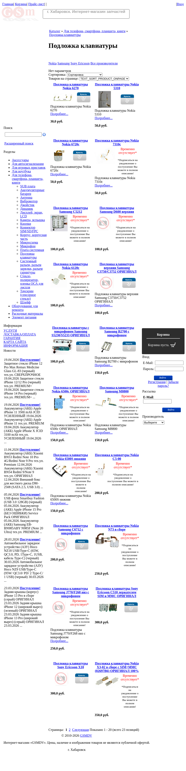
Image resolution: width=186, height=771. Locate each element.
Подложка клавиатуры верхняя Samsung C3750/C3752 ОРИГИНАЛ (116, 267)
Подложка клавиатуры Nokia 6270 (70, 86)
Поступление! (30, 359)
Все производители (104, 63)
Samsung (63, 63)
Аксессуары (20, 160)
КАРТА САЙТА (15, 342)
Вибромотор (29, 201)
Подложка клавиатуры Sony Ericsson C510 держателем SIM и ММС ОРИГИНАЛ (117, 592)
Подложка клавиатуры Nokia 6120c (70, 266)
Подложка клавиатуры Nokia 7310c (117, 142)
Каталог (54, 31)
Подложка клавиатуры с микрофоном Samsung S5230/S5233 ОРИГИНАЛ (71, 331)
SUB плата (27, 186)
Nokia (52, 63)
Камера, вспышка (32, 220)
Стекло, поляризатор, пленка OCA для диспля (31, 281)
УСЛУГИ (10, 330)
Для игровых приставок (28, 167)
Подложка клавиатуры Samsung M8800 (117, 389)
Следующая (80, 729)
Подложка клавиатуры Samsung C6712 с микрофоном (70, 529)
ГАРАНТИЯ (12, 338)
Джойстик (27, 205)
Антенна (26, 197)
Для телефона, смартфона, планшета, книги (27, 178)
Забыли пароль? (168, 383)
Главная (8, 4)
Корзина (21, 4)
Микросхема (29, 242)
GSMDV (86, 735)
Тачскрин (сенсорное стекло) (28, 294)
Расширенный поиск (18, 143)
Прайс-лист (36, 4)
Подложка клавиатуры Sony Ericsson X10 (70, 665)
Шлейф (25, 302)
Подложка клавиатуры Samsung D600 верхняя (117, 209)
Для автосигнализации (28, 164)
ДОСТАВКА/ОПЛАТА (20, 334)
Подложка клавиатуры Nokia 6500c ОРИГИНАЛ (70, 389)
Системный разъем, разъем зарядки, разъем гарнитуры (31, 266)
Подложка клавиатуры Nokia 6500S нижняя (70, 456)
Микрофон (28, 246)
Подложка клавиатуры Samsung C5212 (70, 209)
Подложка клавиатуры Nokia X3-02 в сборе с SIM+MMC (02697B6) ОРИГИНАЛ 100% (117, 667)
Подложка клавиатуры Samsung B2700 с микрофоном (117, 331)
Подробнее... (59, 114)
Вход (180, 4)
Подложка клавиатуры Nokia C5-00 (117, 456)
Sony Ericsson (80, 63)
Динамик (26, 208)
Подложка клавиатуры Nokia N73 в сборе (117, 527)
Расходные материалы (27, 313)
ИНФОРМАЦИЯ (16, 345)
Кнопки (25, 223)
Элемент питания (24, 317)
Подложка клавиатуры (28, 255)
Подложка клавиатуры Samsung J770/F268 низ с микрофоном (70, 592)
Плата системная (32, 250)
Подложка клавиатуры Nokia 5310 (117, 86)
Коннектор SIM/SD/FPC (29, 229)
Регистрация (157, 382)
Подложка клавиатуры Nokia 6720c (70, 142)
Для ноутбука (21, 171)
